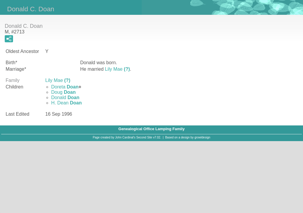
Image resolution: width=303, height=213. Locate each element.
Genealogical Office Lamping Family (151, 129)
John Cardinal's (125, 137)
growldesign (202, 137)
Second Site (144, 137)
